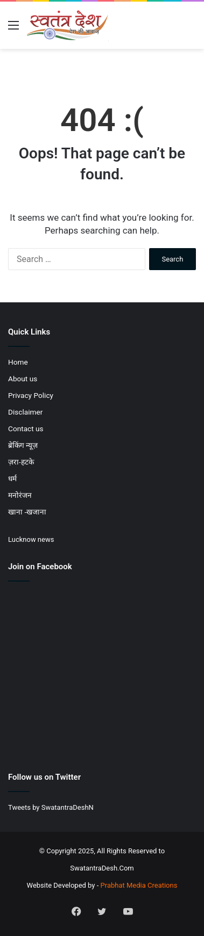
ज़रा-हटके (21, 462)
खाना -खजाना (27, 511)
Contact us (26, 428)
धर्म (12, 478)
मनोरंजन (20, 495)
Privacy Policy (30, 395)
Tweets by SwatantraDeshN (51, 807)
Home (18, 362)
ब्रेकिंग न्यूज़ (23, 445)
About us (22, 378)
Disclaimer (25, 412)
